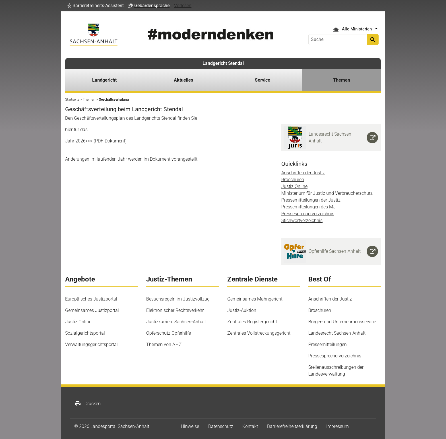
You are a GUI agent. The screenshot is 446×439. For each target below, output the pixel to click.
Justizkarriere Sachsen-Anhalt (176, 321)
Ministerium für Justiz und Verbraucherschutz (327, 193)
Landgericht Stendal (223, 63)
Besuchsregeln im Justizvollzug (178, 299)
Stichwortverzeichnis (302, 220)
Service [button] (262, 80)
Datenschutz (220, 426)
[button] (95, 5)
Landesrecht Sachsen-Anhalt (337, 333)
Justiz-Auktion (241, 310)
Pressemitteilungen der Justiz (310, 200)
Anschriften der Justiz (303, 172)
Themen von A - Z (164, 344)
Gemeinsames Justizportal (92, 310)
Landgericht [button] (104, 80)
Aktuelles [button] (183, 80)
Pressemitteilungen (327, 344)
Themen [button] (341, 80)
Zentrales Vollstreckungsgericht (258, 333)
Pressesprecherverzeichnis (307, 213)
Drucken (87, 403)
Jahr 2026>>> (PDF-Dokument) (96, 141)
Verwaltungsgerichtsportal (91, 344)
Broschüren (292, 179)
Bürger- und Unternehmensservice (342, 321)
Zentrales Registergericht (252, 321)
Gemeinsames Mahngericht (254, 299)
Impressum (337, 426)
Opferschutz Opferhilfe (168, 333)
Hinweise (190, 426)
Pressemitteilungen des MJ (308, 207)
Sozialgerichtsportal (85, 333)
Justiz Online (294, 186)
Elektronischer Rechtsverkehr (175, 310)
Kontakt (250, 426)
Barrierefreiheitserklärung (292, 426)
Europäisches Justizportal (91, 299)
